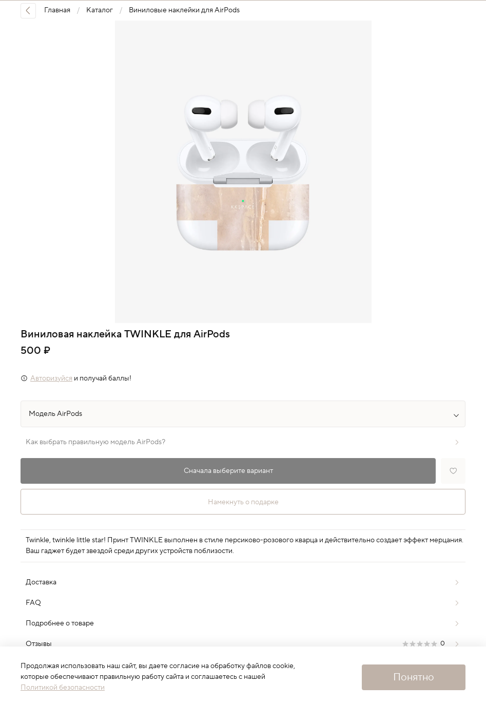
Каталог (99, 10)
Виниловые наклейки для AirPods (184, 10)
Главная (57, 10)
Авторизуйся (51, 378)
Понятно (413, 677)
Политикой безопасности (63, 687)
